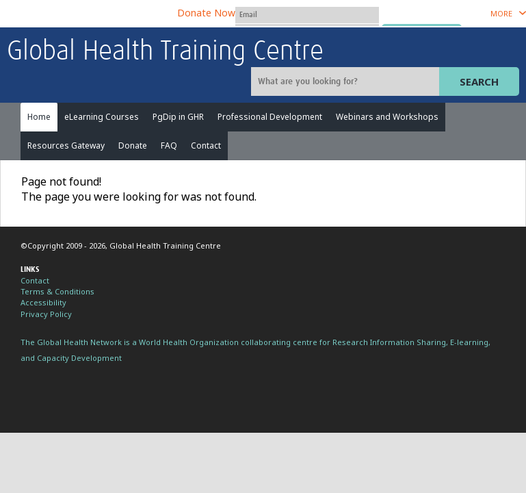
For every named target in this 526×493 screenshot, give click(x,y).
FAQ (169, 145)
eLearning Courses (101, 117)
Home (39, 117)
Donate (132, 145)
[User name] (307, 15)
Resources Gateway (66, 145)
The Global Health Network (108, 14)
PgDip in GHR (178, 117)
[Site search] (347, 81)
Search (479, 81)
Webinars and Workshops (387, 117)
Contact (206, 145)
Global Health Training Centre (165, 52)
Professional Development (270, 117)
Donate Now (206, 12)
